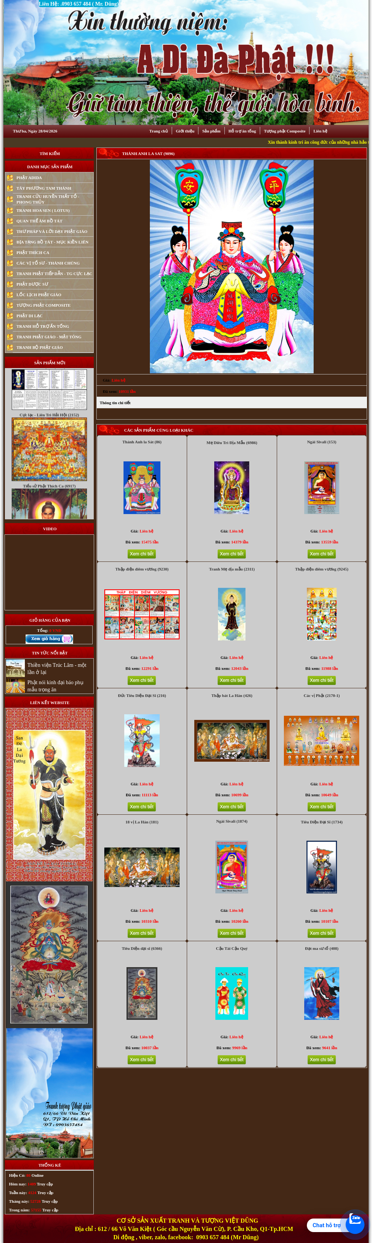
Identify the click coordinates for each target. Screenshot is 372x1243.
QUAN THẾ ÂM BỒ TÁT (40, 221)
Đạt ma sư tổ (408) (321, 948)
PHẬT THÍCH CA (33, 252)
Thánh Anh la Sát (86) (142, 442)
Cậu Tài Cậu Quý (232, 948)
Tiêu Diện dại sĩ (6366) (142, 948)
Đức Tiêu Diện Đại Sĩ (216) (142, 695)
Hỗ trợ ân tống (242, 131)
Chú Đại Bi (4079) (49, 379)
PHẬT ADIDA (29, 177)
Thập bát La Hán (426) (231, 695)
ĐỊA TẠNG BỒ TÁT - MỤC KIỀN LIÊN (52, 242)
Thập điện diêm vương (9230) (142, 569)
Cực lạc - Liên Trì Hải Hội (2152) (49, 427)
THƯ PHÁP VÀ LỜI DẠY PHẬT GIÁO (52, 231)
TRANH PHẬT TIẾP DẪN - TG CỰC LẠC (54, 273)
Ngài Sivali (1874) (231, 821)
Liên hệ (320, 131)
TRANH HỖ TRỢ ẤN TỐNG (43, 326)
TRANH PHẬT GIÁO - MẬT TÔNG (49, 337)
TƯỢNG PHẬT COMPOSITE (44, 305)
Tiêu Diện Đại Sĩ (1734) (322, 822)
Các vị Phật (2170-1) (321, 695)
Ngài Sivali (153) (322, 442)
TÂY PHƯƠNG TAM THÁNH (44, 188)
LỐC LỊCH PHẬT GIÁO (39, 294)
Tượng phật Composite (284, 131)
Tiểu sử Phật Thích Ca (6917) (49, 498)
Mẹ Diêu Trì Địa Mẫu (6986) (231, 442)
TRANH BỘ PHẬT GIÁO (40, 347)
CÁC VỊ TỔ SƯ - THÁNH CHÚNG (48, 263)
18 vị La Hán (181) (141, 822)
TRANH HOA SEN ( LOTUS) (43, 210)
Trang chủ (158, 131)
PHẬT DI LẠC (30, 315)
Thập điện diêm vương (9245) (322, 569)
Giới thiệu (185, 131)
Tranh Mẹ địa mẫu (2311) (232, 569)
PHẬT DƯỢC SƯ (32, 284)
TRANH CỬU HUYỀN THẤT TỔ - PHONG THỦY (48, 199)
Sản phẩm (211, 131)
